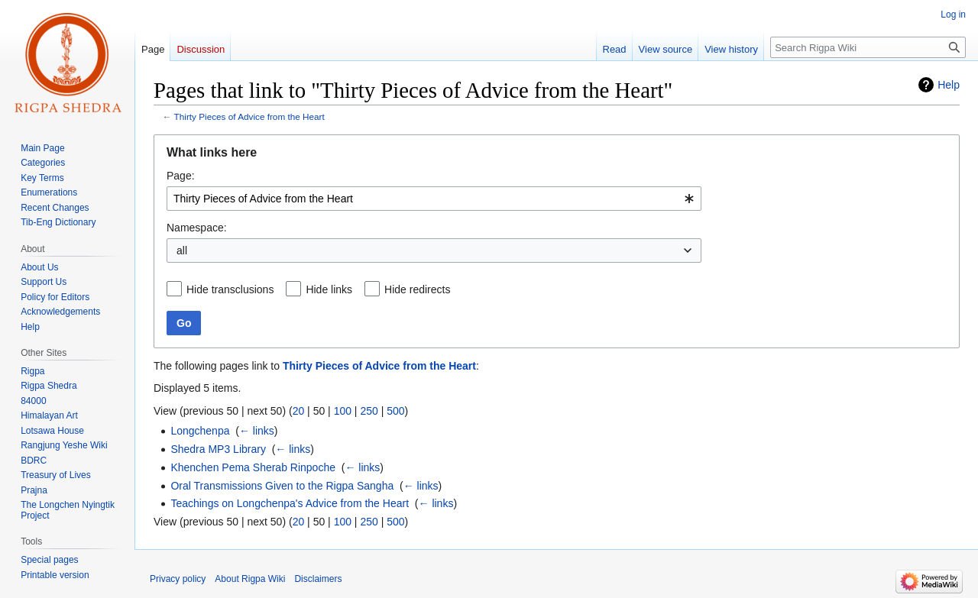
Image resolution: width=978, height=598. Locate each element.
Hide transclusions (230, 289)
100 (342, 411)
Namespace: (197, 227)
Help (949, 85)
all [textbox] (181, 250)
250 (368, 411)
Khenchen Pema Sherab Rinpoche (252, 467)
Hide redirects (417, 289)
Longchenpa (199, 431)
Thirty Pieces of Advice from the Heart (249, 116)
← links (256, 431)
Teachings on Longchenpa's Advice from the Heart (289, 503)
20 (299, 411)
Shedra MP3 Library (218, 449)
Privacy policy (178, 579)
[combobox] (434, 198)
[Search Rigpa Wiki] (868, 47)
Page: (181, 176)
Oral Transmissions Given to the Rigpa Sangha (281, 486)
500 (395, 411)
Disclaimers (318, 579)
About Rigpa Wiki (250, 579)
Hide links (329, 289)
